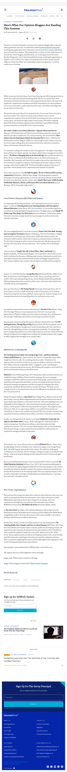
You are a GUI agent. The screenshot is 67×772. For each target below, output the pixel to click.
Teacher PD (17, 580)
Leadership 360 (21, 349)
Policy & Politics (20, 16)
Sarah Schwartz (8, 634)
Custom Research (43, 756)
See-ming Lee (15, 563)
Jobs (57, 16)
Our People (7, 731)
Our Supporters (9, 734)
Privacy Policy (16, 763)
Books (25, 580)
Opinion (52, 16)
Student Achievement (13, 21)
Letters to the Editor (43, 724)
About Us (7, 720)
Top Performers (20, 490)
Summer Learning (35, 580)
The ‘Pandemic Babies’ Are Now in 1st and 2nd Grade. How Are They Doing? (20, 630)
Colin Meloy (10, 447)
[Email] (33, 697)
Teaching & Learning (32, 16)
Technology (44, 16)
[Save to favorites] (33, 38)
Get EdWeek (8, 743)
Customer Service (42, 731)
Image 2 (6, 563)
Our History (7, 727)
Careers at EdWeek (10, 737)
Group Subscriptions (10, 753)
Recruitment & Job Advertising (47, 750)
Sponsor (31, 654)
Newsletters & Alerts (10, 750)
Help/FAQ (40, 727)
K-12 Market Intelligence (45, 753)
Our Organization (9, 724)
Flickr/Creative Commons (39, 563)
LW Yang (34, 558)
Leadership (10, 16)
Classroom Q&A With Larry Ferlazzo (29, 198)
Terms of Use (7, 763)
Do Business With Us (44, 743)
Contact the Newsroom (44, 734)
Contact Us (41, 720)
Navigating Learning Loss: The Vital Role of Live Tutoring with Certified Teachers (31, 659)
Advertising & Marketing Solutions (48, 746)
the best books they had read (49, 47)
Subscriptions (8, 746)
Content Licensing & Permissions (14, 756)
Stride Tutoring (21, 665)
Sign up (33, 704)
